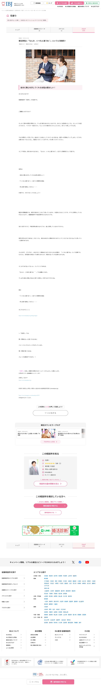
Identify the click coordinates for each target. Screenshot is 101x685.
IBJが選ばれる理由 (70, 6)
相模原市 (57, 590)
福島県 (74, 575)
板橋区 (79, 583)
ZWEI (62, 640)
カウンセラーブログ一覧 (30, 10)
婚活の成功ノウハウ (83, 6)
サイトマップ (87, 634)
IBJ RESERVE (87, 637)
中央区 (52, 581)
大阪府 (46, 606)
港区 (56, 581)
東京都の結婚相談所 (10, 10)
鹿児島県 (70, 622)
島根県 (51, 614)
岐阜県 (46, 604)
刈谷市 (61, 601)
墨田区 (74, 581)
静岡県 (51, 604)
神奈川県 (46, 588)
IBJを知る (60, 6)
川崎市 (52, 590)
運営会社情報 (38, 634)
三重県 (55, 604)
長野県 (55, 596)
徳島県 (70, 614)
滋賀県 (55, 612)
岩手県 (55, 575)
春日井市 (56, 601)
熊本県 (55, 622)
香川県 (74, 614)
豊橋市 (76, 601)
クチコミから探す (13, 596)
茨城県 (55, 593)
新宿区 (60, 581)
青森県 (51, 575)
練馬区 (84, 583)
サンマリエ (62, 637)
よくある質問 (14, 647)
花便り (22, 10)
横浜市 (73, 590)
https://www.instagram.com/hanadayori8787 (29, 395)
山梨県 (46, 596)
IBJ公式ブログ (95, 6)
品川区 (84, 581)
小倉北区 (63, 619)
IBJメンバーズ (62, 634)
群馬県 (65, 593)
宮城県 (60, 575)
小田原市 (46, 590)
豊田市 (71, 601)
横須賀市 (68, 590)
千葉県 (51, 593)
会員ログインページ (87, 640)
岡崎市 (51, 601)
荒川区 (74, 583)
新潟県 (51, 596)
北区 (70, 583)
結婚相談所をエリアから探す (13, 578)
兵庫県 (46, 612)
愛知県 (46, 598)
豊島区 (66, 583)
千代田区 (46, 581)
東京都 (46, 578)
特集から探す (13, 602)
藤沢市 (63, 590)
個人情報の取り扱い (38, 645)
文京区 (65, 581)
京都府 (51, 612)
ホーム (3, 10)
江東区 (79, 581)
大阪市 (46, 609)
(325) (83, 29)
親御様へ (14, 645)
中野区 (57, 583)
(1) (61, 29)
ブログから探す (13, 607)
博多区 (69, 619)
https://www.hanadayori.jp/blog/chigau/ (28, 315)
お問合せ (38, 642)
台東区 (70, 581)
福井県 (70, 596)
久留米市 (52, 619)
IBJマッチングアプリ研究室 (87, 646)
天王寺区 (63, 609)
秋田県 (65, 575)
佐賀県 (46, 622)
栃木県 (60, 593)
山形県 (70, 575)
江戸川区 (46, 585)
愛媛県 (79, 614)
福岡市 (58, 619)
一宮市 (46, 601)
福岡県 (46, 617)
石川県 (65, 596)
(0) (39, 29)
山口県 (65, 614)
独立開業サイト (87, 642)
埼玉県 (46, 593)
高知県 (84, 614)
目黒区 (89, 581)
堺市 (50, 609)
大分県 (60, 622)
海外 (80, 622)
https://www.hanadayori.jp (25, 380)
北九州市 (46, 619)
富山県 (60, 596)
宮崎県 (65, 622)
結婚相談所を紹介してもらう (13, 584)
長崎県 (51, 622)
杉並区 (61, 583)
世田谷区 (46, 583)
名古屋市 (81, 601)
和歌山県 (65, 612)
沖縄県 (76, 622)
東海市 (66, 601)
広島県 (60, 614)
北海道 (46, 575)
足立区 (89, 583)
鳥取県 (46, 614)
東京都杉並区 (17, 10)
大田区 (94, 581)
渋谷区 (52, 583)
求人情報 (38, 640)
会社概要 (38, 637)
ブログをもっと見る (49, 442)
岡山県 (55, 614)
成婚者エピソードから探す (13, 590)
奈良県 (60, 612)
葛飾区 (94, 583)
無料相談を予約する (60, 682)
